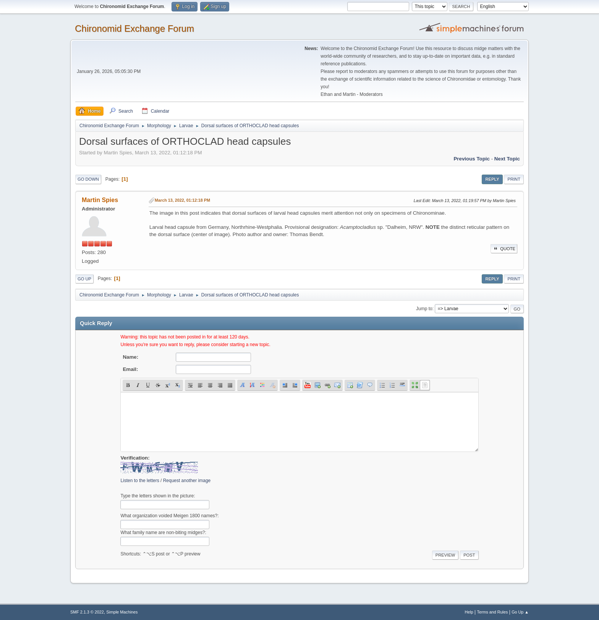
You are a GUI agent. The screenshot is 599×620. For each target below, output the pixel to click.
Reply (492, 179)
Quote (503, 248)
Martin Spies (100, 200)
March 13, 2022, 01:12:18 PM (182, 200)
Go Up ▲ (520, 612)
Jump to (424, 308)
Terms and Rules (492, 612)
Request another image (187, 480)
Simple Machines (122, 612)
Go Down (88, 179)
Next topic (507, 159)
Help (469, 612)
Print (513, 179)
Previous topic (471, 159)
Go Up (84, 279)
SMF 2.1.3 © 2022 (87, 612)
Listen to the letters (139, 480)
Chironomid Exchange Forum (134, 28)
